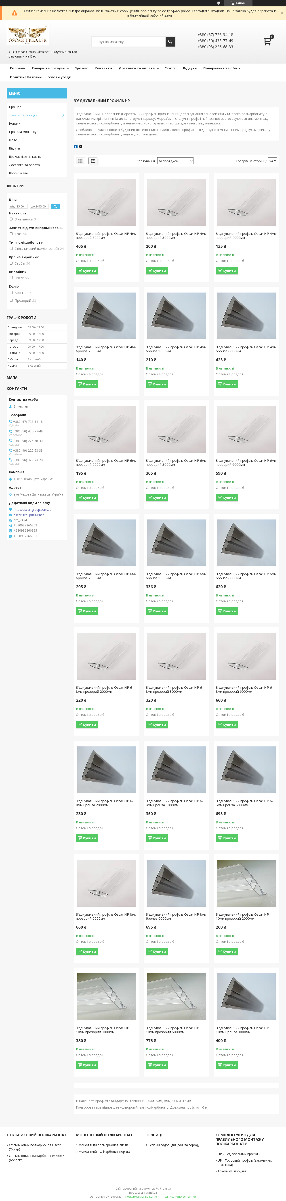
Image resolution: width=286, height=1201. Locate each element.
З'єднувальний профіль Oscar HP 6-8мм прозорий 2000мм (104, 689)
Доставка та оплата (137, 68)
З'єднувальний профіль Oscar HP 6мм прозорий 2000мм (106, 462)
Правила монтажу (22, 132)
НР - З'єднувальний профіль (239, 1154)
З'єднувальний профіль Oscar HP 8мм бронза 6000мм (176, 916)
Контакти (103, 68)
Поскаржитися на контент (142, 1197)
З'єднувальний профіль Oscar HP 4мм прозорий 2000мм (246, 235)
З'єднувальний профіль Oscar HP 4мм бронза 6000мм (246, 349)
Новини (14, 123)
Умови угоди (59, 77)
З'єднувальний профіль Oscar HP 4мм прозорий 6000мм (106, 235)
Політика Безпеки (26, 77)
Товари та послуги (48, 68)
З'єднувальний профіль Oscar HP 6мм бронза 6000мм (246, 576)
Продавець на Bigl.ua (143, 1193)
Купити (89, 270)
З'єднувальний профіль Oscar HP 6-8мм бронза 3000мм (174, 803)
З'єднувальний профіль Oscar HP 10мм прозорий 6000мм (172, 1030)
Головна (17, 68)
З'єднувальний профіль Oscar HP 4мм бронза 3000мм (176, 349)
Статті (170, 68)
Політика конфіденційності (180, 1197)
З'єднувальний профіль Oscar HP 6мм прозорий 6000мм (246, 462)
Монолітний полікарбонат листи (103, 1145)
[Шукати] (170, 42)
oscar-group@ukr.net (28, 515)
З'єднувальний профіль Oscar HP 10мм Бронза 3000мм (242, 1030)
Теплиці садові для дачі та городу (173, 1145)
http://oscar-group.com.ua (32, 510)
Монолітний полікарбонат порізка (104, 1151)
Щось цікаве (18, 173)
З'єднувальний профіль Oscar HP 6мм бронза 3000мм (176, 576)
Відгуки (190, 68)
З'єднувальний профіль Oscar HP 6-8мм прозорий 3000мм (174, 689)
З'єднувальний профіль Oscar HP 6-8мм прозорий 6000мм (244, 689)
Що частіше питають (25, 156)
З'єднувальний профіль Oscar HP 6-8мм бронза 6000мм (244, 803)
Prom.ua (165, 1188)
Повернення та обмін (221, 68)
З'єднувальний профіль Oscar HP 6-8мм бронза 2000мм (104, 803)
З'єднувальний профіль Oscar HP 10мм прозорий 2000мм (242, 916)
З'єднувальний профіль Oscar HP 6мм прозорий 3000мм (176, 462)
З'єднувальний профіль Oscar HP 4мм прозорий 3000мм (176, 235)
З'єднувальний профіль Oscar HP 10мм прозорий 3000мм (102, 1030)
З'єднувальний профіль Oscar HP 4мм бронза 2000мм (106, 349)
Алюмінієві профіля (232, 1171)
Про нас (81, 68)
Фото (13, 140)
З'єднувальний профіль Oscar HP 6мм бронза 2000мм (106, 576)
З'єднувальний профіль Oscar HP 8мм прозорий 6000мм (106, 916)
